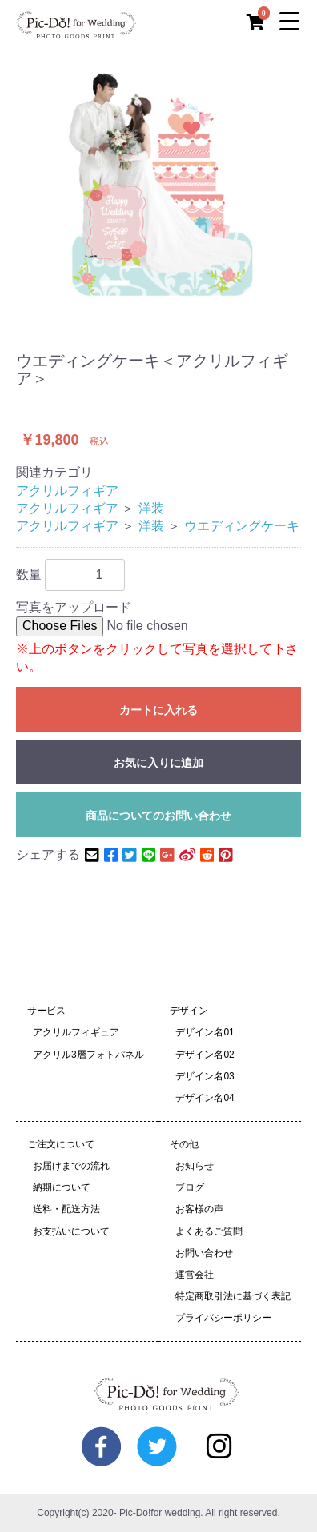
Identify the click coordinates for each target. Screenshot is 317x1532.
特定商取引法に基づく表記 (233, 1296)
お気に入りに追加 (158, 762)
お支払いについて (71, 1231)
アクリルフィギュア (76, 1032)
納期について (61, 1187)
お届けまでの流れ (71, 1165)
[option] (158, 182)
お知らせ (194, 1165)
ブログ (189, 1187)
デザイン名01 (204, 1032)
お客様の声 (199, 1209)
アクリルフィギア (67, 490)
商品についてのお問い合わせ (158, 815)
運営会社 (194, 1274)
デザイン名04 (204, 1097)
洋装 (151, 508)
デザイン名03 (204, 1076)
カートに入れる (158, 710)
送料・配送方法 (66, 1209)
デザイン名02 (204, 1054)
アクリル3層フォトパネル (88, 1054)
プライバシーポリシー (223, 1317)
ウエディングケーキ (241, 526)
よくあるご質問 (209, 1231)
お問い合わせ (204, 1253)
